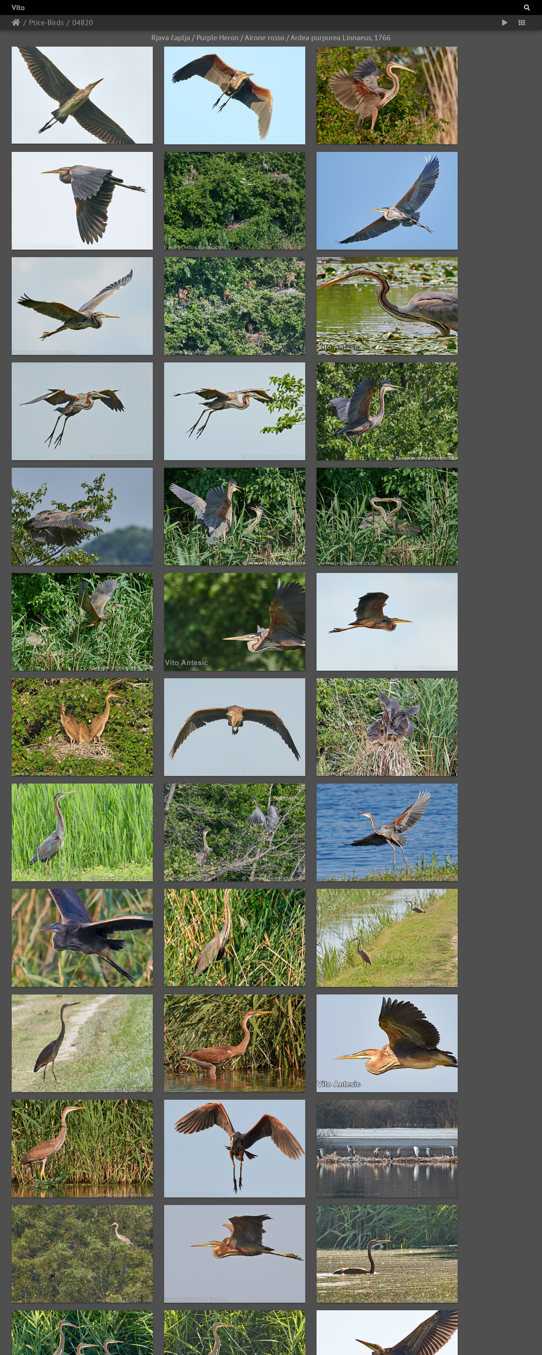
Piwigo (311, 1339)
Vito (18, 7)
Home (16, 22)
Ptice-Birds (46, 22)
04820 (82, 22)
